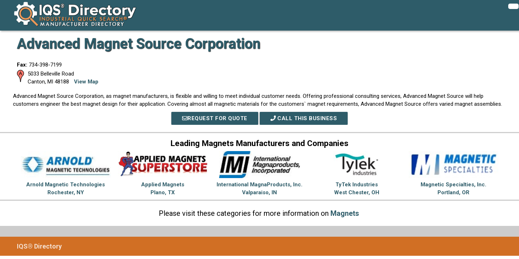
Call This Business (303, 118)
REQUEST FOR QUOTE (214, 118)
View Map (86, 81)
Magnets (344, 213)
